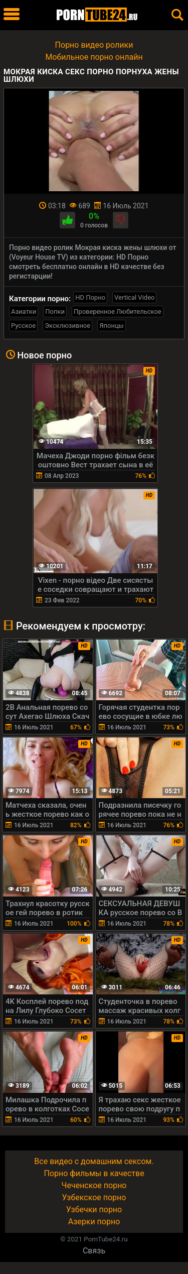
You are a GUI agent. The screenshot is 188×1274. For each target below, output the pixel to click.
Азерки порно (94, 1221)
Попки (55, 311)
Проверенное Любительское (117, 311)
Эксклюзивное (67, 325)
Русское (23, 325)
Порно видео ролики (94, 45)
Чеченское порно (94, 1185)
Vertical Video (134, 297)
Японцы (111, 325)
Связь (94, 1250)
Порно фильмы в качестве (94, 1173)
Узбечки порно (94, 1209)
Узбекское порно (94, 1197)
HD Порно (90, 297)
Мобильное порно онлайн (93, 57)
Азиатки (23, 311)
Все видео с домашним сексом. (93, 1161)
